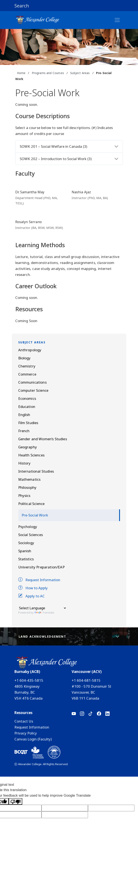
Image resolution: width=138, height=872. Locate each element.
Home (21, 73)
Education (26, 406)
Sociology (26, 542)
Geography (27, 447)
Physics (24, 495)
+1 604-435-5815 (28, 680)
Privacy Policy (25, 733)
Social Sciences (30, 534)
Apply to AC (31, 596)
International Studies (36, 471)
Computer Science (33, 390)
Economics (27, 398)
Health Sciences (31, 455)
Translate (44, 612)
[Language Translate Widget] (42, 608)
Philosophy (27, 487)
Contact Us (23, 721)
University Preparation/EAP (41, 567)
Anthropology (30, 349)
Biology (24, 358)
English (24, 414)
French (24, 430)
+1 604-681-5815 (86, 680)
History (24, 463)
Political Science (31, 503)
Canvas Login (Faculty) (33, 739)
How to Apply (33, 587)
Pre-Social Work (35, 515)
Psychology (27, 526)
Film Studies (28, 422)
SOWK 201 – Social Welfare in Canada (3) (53, 146)
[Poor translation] (15, 801)
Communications (32, 382)
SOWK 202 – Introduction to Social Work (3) (56, 158)
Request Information (39, 579)
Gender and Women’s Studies (42, 438)
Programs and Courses (48, 73)
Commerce (27, 374)
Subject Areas (80, 73)
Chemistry (26, 366)
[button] (69, 5)
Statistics (26, 558)
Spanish (24, 550)
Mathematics (29, 479)
